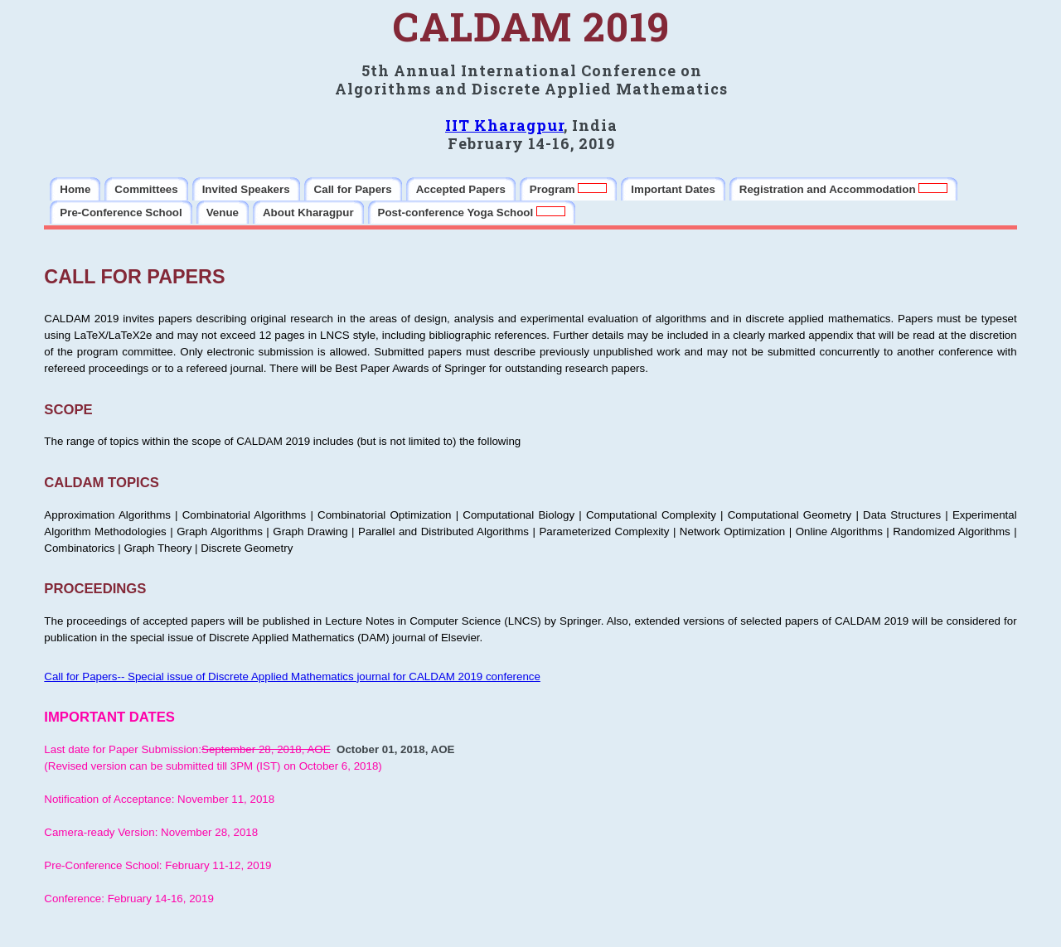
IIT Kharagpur (504, 125)
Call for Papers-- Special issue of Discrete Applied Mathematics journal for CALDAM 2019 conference (292, 676)
